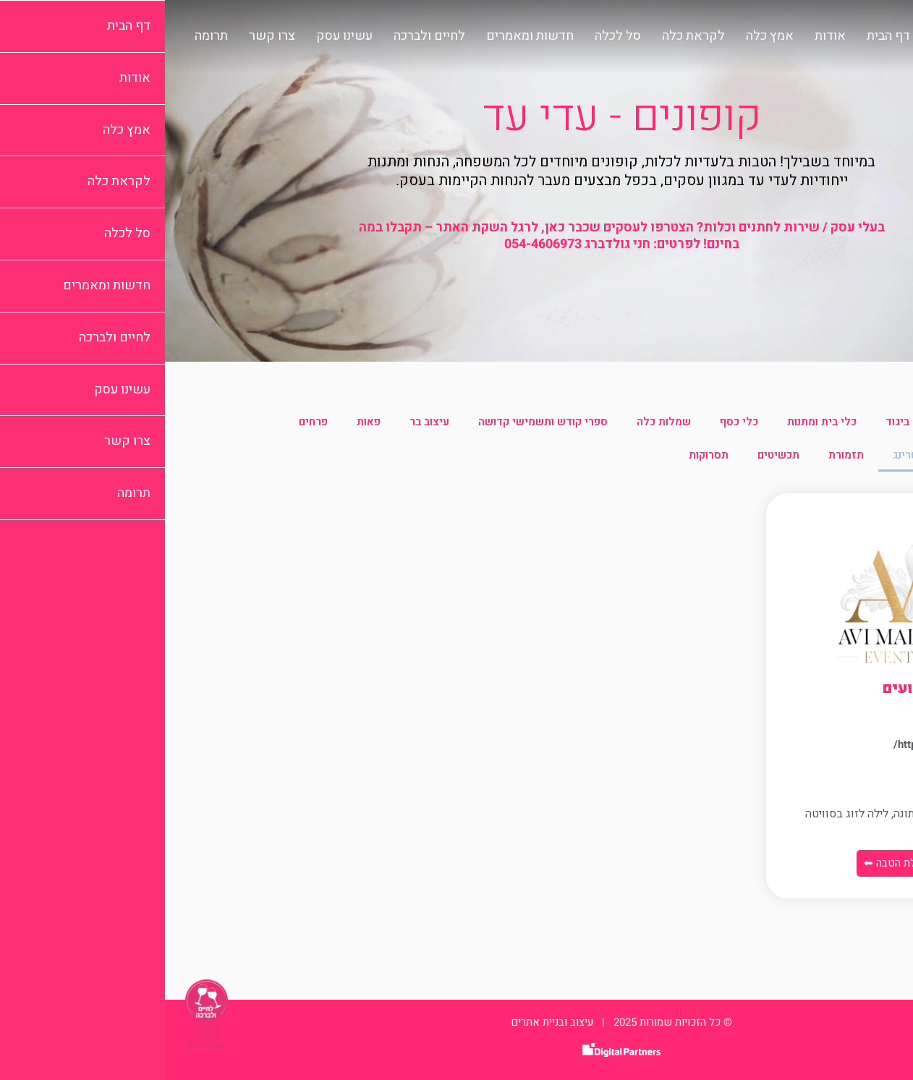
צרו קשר (107, 36)
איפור (786, 422)
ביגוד (732, 422)
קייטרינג (747, 455)
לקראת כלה (528, 36)
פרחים (148, 422)
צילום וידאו (821, 455)
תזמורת (681, 455)
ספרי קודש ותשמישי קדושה (378, 422)
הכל (837, 422)
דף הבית (723, 36)
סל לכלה (453, 36)
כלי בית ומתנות (657, 422)
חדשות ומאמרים (365, 36)
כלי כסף (574, 422)
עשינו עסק (179, 36)
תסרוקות (544, 455)
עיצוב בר (264, 422)
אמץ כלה (605, 36)
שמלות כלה (499, 422)
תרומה (46, 36)
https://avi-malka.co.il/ (784, 744)
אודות (665, 36)
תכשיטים (613, 455)
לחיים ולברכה (264, 36)
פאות (204, 422)
